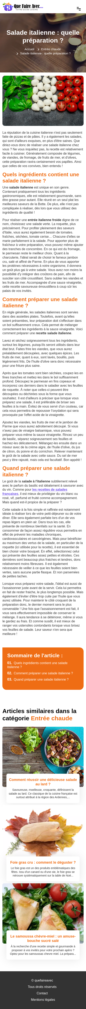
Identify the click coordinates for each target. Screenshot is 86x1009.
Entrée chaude (51, 49)
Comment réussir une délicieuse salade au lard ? (43, 782)
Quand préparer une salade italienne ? (38, 679)
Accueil (29, 49)
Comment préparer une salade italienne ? (40, 673)
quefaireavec (44, 980)
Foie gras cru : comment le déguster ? (43, 862)
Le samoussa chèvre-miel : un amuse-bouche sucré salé (43, 938)
